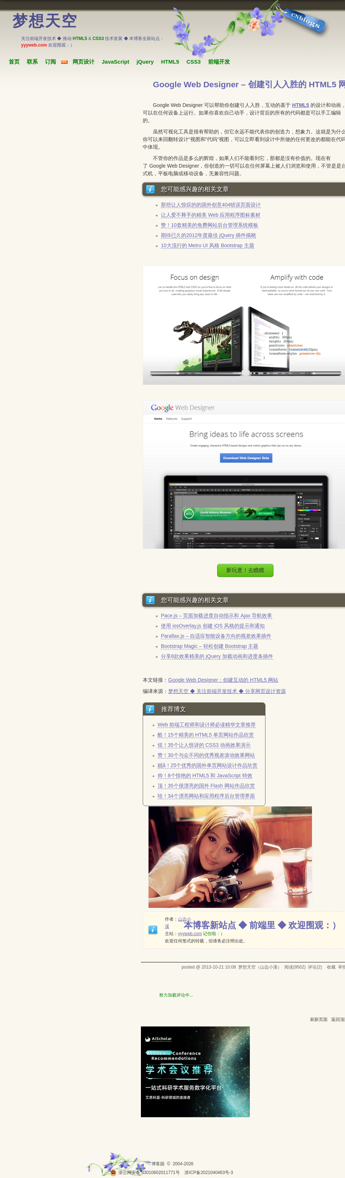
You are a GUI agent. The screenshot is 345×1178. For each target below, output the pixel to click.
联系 (32, 62)
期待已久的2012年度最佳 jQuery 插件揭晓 (208, 235)
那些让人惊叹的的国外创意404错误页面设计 (211, 205)
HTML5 (170, 62)
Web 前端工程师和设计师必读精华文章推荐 (207, 725)
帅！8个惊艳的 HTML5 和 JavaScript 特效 (205, 775)
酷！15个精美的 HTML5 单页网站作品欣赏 (206, 735)
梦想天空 (45, 21)
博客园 (158, 1163)
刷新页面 (319, 1019)
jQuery (145, 62)
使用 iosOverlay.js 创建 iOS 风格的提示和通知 (213, 626)
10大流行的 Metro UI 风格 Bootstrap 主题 (207, 245)
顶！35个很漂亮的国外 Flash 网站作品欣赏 (206, 786)
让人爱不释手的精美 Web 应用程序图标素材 (210, 215)
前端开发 (219, 62)
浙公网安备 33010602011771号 (145, 1172)
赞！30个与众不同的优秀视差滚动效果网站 (206, 755)
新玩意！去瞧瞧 (245, 570)
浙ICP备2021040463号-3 (208, 1172)
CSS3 (193, 62)
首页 (14, 62)
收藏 (331, 967)
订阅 (50, 62)
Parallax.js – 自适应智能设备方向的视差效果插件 (216, 636)
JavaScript (115, 62)
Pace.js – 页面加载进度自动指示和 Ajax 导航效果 (216, 615)
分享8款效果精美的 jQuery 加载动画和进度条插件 (217, 656)
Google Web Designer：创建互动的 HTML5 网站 (223, 680)
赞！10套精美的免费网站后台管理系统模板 (209, 225)
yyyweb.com (190, 933)
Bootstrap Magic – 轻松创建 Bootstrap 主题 (209, 646)
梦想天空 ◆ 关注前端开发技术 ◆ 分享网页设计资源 (227, 691)
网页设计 (83, 62)
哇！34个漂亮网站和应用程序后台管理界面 (206, 796)
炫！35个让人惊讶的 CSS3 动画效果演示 (204, 745)
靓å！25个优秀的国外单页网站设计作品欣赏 (207, 765)
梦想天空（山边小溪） (260, 967)
